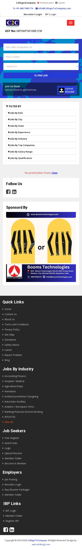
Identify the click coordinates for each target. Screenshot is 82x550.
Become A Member (15, 463)
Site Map (9, 334)
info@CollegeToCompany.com (53, 8)
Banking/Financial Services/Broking (24, 411)
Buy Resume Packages (17, 489)
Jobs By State (16, 125)
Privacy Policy (12, 329)
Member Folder (13, 458)
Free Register (12, 438)
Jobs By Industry (17, 138)
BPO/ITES (10, 416)
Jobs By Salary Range (20, 151)
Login (8, 448)
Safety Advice (12, 344)
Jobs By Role (15, 112)
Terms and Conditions (17, 324)
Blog (7, 360)
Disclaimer (10, 339)
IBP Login (10, 510)
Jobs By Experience (19, 132)
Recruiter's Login (33, 14)
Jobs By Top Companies (21, 145)
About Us (10, 319)
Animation (10, 391)
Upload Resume (13, 453)
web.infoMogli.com (41, 544)
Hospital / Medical (14, 381)
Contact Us (11, 314)
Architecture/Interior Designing (21, 396)
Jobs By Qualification (20, 158)
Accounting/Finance (15, 376)
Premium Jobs (45, 2)
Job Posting (11, 479)
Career (60, 2)
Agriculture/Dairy (14, 386)
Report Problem (13, 355)
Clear (55, 172)
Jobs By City (15, 119)
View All (9, 422)
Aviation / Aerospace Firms (19, 406)
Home (8, 309)
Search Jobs (11, 443)
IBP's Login (50, 14)
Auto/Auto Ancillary (15, 401)
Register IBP (12, 520)
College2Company (26, 2)
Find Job (41, 75)
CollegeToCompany (37, 540)
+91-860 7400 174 (23, 8)
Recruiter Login (13, 484)
